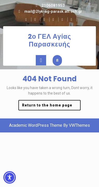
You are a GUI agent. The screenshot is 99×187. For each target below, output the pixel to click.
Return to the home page (51, 106)
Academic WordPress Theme (35, 125)
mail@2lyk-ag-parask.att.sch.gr (53, 11)
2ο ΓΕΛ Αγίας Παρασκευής (49, 40)
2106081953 (53, 5)
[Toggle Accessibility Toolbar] (9, 177)
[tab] (41, 60)
